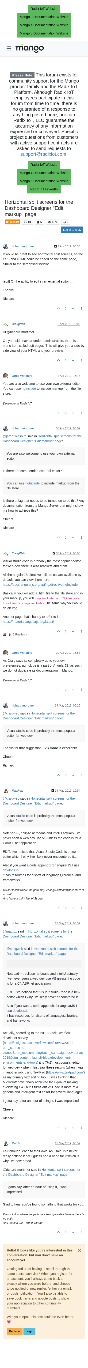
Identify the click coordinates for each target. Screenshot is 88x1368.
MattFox (17, 790)
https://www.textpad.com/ (65, 1072)
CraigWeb (18, 324)
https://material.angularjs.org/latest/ (28, 622)
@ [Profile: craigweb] (11, 713)
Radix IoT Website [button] (44, 9)
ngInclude (29, 388)
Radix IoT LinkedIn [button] (43, 189)
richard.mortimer (23, 246)
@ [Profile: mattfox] (10, 931)
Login (29, 1331)
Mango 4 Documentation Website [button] (44, 25)
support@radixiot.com (43, 154)
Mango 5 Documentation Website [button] (44, 33)
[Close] (79, 1250)
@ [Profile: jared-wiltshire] (15, 436)
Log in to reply (72, 229)
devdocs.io (11, 870)
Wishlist (12, 221)
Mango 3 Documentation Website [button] (44, 17)
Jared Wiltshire (22, 376)
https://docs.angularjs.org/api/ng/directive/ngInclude (40, 584)
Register (14, 1331)
